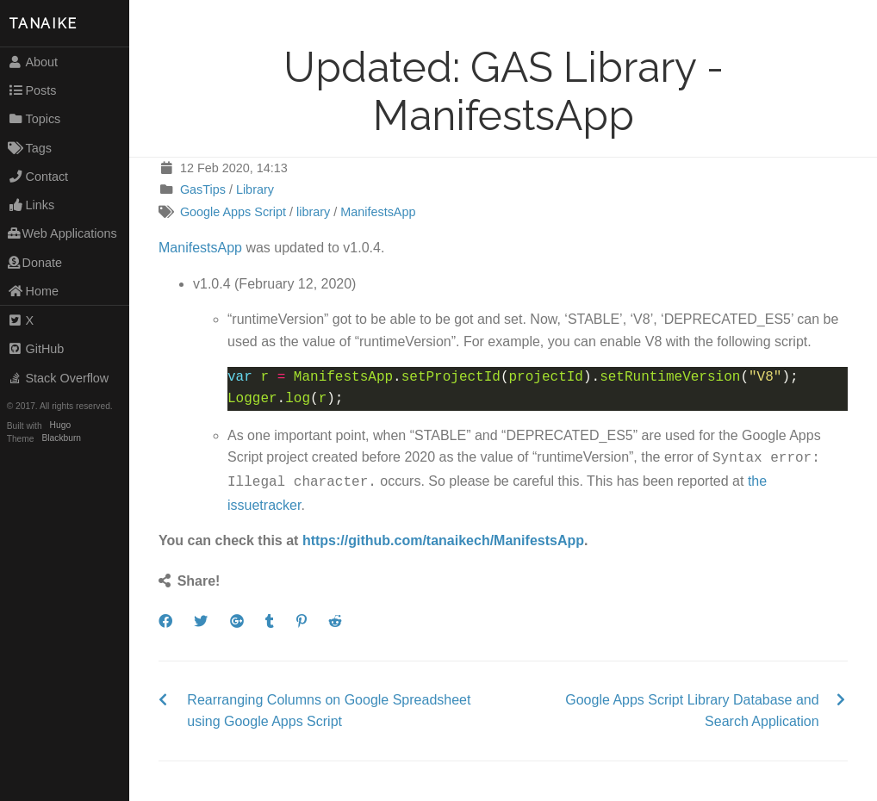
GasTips (203, 189)
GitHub (36, 349)
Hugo (60, 426)
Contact (38, 176)
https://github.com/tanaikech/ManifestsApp (443, 537)
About (33, 62)
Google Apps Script (233, 212)
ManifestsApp (377, 212)
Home (33, 291)
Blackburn (62, 439)
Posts (32, 90)
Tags (30, 148)
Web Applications (62, 233)
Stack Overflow (58, 378)
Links (31, 205)
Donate (35, 263)
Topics (34, 119)
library (313, 212)
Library (255, 189)
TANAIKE (43, 24)
